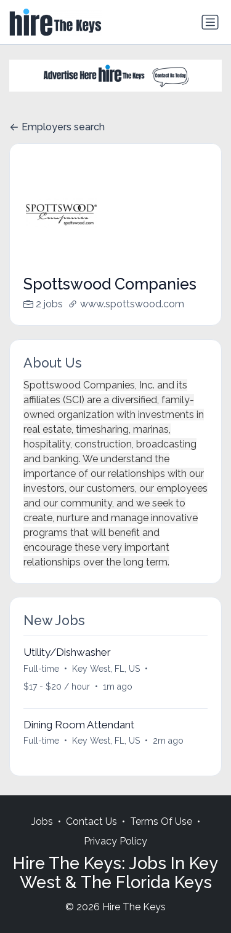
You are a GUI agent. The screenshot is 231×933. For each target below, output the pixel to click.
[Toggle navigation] (210, 22)
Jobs (42, 821)
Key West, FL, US (106, 669)
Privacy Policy (115, 841)
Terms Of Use (161, 821)
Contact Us (91, 821)
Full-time (41, 669)
